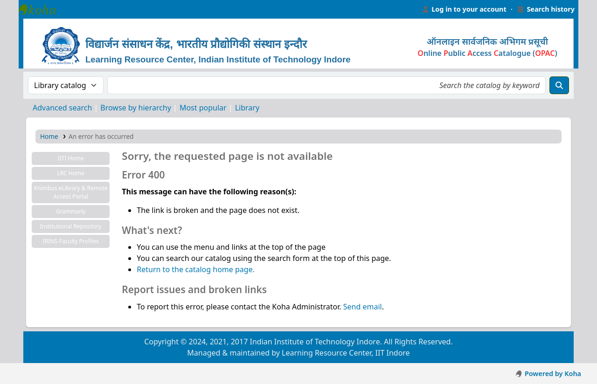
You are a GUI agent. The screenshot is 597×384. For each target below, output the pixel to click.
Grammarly (71, 211)
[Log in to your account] (464, 9)
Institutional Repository (71, 226)
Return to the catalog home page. (196, 269)
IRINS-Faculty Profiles (71, 241)
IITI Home (71, 158)
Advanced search (62, 108)
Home (49, 136)
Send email (362, 307)
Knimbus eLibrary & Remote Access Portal (71, 192)
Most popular (203, 108)
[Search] (559, 85)
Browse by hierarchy (135, 108)
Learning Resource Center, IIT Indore (42, 9)
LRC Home (70, 173)
